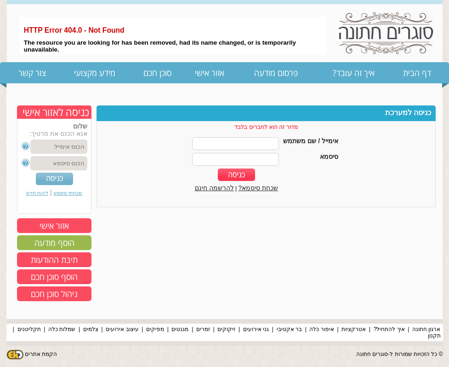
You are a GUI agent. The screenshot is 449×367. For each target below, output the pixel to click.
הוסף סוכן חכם (54, 276)
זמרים (203, 329)
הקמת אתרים (41, 354)
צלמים (90, 329)
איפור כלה (321, 329)
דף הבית (417, 72)
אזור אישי (209, 72)
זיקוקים (226, 329)
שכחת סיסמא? (258, 188)
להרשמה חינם (214, 188)
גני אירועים (256, 329)
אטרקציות (353, 329)
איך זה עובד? (354, 72)
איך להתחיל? (389, 329)
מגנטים (179, 329)
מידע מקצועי (94, 72)
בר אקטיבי (289, 329)
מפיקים (155, 329)
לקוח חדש (37, 193)
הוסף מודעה (54, 242)
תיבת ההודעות (54, 259)
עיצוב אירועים (122, 329)
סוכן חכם (157, 72)
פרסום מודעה (276, 72)
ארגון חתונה (426, 329)
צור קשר (32, 72)
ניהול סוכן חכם (54, 293)
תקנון (434, 335)
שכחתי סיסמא (67, 193)
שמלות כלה (61, 329)
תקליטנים (29, 329)
